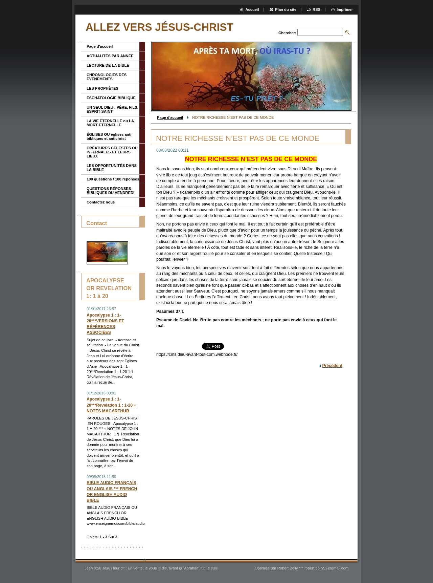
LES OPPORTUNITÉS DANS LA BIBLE (112, 168)
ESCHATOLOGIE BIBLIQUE (111, 98)
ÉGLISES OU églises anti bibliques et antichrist (109, 136)
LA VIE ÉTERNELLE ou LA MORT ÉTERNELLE (110, 123)
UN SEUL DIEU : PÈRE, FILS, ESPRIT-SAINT (112, 109)
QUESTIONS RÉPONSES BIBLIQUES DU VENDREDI (110, 191)
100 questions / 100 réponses (113, 179)
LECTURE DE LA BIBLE (108, 65)
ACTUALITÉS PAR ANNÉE (110, 56)
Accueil (252, 9)
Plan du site (285, 9)
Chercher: (287, 33)
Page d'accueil (170, 117)
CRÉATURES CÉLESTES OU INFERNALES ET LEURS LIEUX (112, 152)
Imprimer (345, 9)
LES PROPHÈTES (102, 88)
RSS (316, 9)
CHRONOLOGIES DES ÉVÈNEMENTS (107, 77)
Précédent (332, 365)
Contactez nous (101, 202)
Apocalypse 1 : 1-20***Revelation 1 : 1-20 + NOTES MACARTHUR (111, 405)
